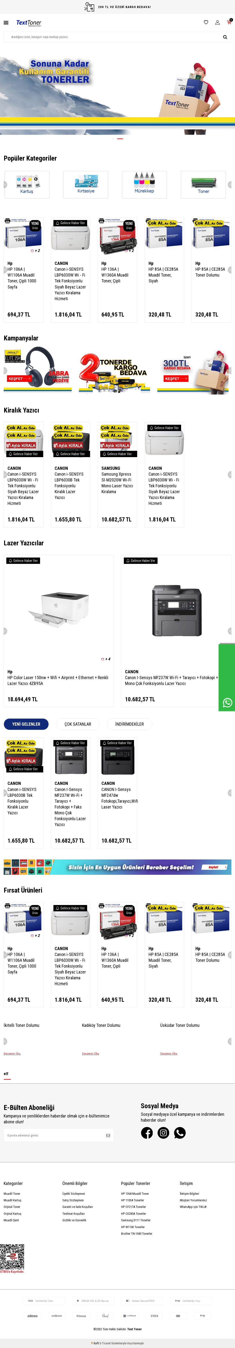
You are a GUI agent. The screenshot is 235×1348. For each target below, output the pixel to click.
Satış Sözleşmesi (73, 1200)
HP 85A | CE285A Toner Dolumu (210, 272)
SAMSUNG (110, 468)
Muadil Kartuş (12, 1200)
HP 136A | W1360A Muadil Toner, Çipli (114, 275)
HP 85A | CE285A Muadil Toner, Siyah (163, 275)
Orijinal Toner (12, 1207)
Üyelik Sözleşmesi (73, 1193)
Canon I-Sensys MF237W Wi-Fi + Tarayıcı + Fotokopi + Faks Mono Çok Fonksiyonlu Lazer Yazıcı (176, 680)
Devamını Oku (12, 1053)
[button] (115, 138)
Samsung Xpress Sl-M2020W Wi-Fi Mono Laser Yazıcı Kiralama (117, 483)
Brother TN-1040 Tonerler (136, 1233)
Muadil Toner (12, 1193)
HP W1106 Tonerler (133, 1227)
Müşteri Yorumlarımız (193, 1200)
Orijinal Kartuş (12, 1213)
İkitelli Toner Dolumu (21, 1025)
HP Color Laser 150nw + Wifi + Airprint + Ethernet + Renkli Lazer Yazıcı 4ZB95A (58, 680)
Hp (10, 263)
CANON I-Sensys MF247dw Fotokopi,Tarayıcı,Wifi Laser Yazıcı (117, 798)
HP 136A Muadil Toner (135, 1193)
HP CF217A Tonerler (133, 1207)
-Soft (95, 1343)
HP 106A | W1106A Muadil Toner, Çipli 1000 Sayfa (22, 278)
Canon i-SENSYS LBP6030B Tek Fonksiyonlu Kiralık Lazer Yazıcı (69, 486)
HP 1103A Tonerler (132, 1200)
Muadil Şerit (11, 1220)
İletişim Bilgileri (189, 1193)
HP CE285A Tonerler (133, 1213)
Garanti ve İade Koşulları (77, 1207)
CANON (61, 263)
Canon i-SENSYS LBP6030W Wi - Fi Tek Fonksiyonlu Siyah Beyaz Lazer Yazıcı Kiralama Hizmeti (70, 284)
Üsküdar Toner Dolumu (180, 1025)
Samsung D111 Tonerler (136, 1220)
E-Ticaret (105, 1343)
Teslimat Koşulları (73, 1213)
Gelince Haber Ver (70, 223)
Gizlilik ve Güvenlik (74, 1220)
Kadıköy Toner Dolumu (101, 1025)
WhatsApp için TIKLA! (193, 1207)
